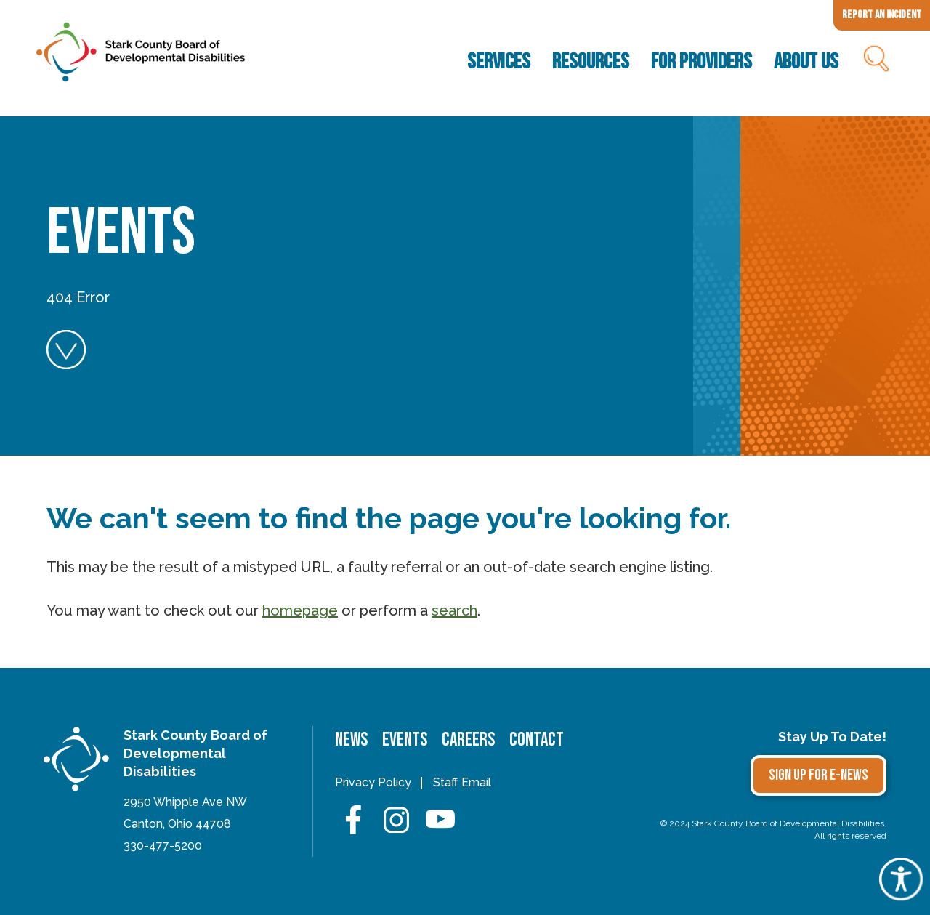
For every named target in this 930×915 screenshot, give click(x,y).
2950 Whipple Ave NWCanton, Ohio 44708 (185, 813)
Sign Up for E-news (818, 775)
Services (498, 62)
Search (875, 62)
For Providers (701, 62)
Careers (468, 740)
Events (404, 740)
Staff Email (462, 782)
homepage (300, 610)
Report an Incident (881, 15)
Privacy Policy (373, 782)
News (351, 740)
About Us (806, 62)
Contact (536, 740)
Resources (590, 62)
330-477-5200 (163, 845)
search (454, 610)
